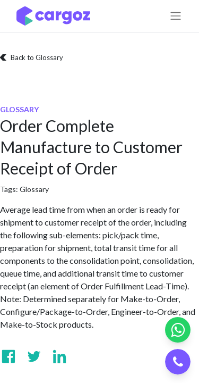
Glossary (34, 189)
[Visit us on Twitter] (33, 356)
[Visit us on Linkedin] (59, 356)
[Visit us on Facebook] (8, 356)
